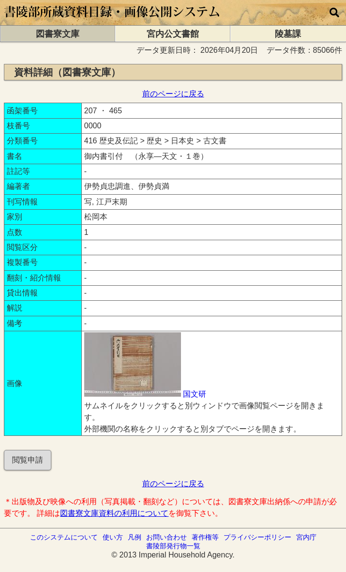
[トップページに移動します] (112, 20)
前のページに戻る (173, 94)
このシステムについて (64, 537)
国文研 (194, 394)
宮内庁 (306, 537)
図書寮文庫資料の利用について (114, 513)
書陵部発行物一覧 (173, 546)
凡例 (134, 537)
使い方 (113, 537)
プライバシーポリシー (257, 537)
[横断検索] (334, 12)
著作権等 (205, 537)
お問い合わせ (166, 537)
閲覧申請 (27, 460)
